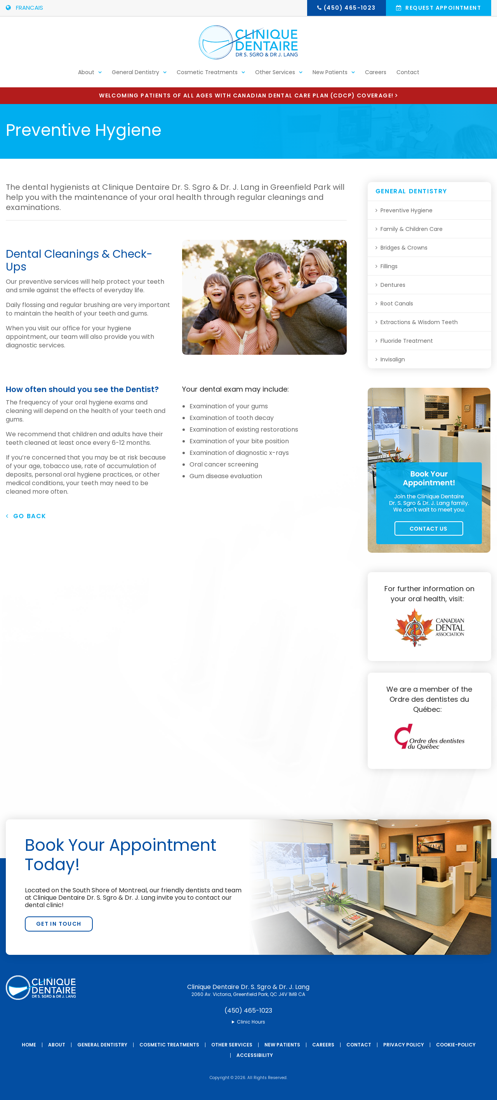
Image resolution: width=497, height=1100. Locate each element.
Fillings (389, 266)
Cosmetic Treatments (207, 76)
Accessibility (254, 1055)
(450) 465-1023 (350, 8)
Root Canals (397, 303)
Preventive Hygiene (407, 210)
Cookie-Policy (456, 1044)
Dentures (393, 285)
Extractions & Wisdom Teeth (419, 322)
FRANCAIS (24, 7)
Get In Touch (59, 924)
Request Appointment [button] (442, 8)
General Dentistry (135, 76)
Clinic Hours (251, 1022)
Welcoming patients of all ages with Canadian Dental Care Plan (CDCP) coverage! (246, 95)
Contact (407, 76)
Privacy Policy (403, 1044)
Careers (375, 76)
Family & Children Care (412, 229)
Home (29, 1044)
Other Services (275, 76)
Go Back (26, 516)
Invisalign (393, 359)
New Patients (330, 76)
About (86, 76)
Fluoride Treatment (407, 341)
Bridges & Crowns (404, 248)
